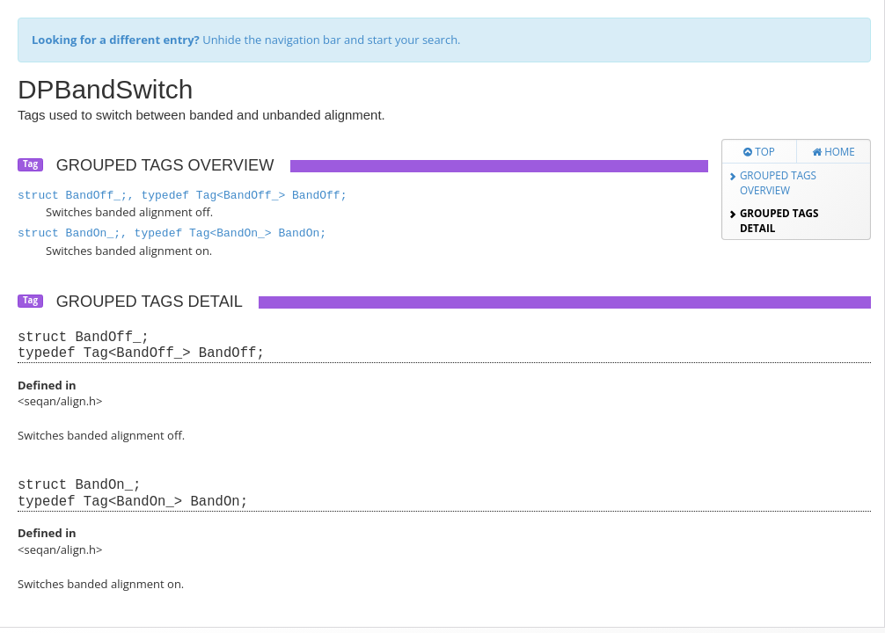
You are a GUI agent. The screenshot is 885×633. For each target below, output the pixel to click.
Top (759, 151)
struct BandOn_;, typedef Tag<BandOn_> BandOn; (172, 233)
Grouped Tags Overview (778, 182)
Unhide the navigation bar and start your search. (246, 39)
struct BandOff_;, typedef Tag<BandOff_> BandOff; (182, 195)
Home (833, 151)
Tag (30, 164)
